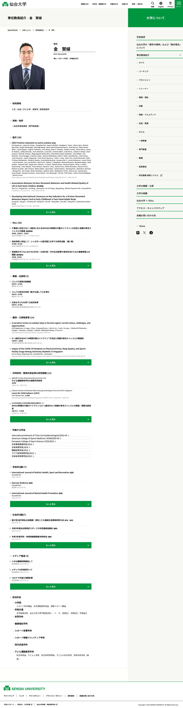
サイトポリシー (35, 696)
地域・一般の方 (137, 4)
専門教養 (142, 149)
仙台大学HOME (13, 30)
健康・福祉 (143, 97)
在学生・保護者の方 (99, 4)
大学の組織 (142, 193)
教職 (141, 157)
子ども (142, 131)
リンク (21, 696)
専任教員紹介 (39, 30)
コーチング (143, 71)
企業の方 (125, 4)
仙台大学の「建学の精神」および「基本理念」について (159, 46)
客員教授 (142, 166)
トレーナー (143, 88)
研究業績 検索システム (148, 175)
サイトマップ (9, 696)
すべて (141, 62)
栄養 (141, 105)
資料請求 (71, 696)
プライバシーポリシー (54, 696)
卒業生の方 (114, 4)
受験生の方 (85, 4)
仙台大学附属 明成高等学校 (46, 704)
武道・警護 (143, 123)
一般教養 (142, 140)
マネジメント (144, 79)
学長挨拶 (141, 36)
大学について (26, 30)
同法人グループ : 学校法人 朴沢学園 (17, 704)
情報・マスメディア (147, 114)
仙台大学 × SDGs (145, 200)
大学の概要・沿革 (145, 185)
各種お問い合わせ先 (146, 215)
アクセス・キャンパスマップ (150, 208)
